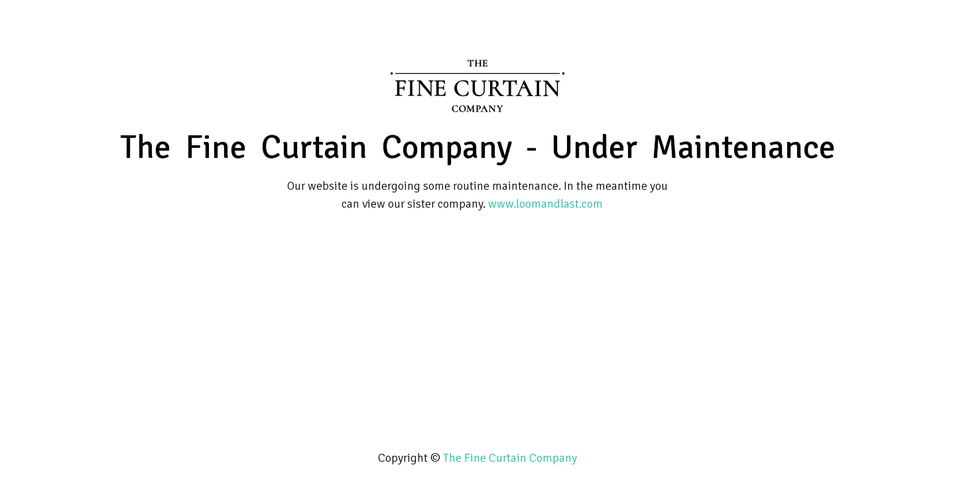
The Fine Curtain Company (510, 457)
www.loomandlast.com (545, 203)
